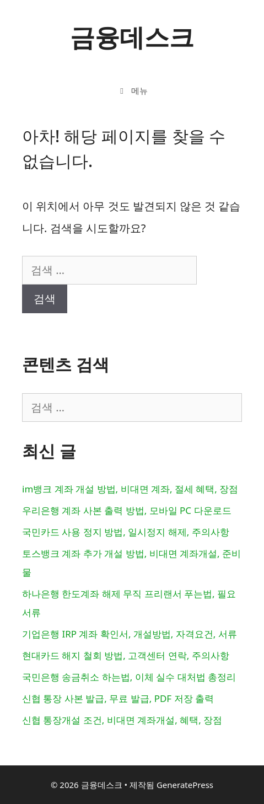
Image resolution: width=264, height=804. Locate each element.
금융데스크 (132, 36)
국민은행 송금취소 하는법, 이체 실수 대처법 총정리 (129, 677)
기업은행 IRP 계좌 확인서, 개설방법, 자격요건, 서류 (129, 634)
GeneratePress (185, 784)
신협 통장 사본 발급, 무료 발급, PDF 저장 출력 (118, 698)
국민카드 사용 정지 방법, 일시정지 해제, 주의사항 (125, 532)
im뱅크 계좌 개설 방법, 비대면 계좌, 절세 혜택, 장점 (130, 489)
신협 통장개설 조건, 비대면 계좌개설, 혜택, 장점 (122, 720)
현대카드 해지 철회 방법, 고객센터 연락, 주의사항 (125, 655)
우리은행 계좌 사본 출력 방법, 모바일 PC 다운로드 (126, 510)
